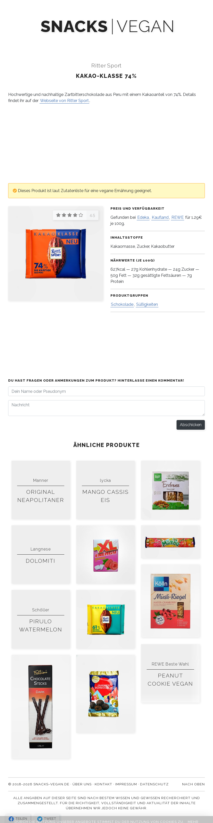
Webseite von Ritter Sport (64, 100)
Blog (128, 41)
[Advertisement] (106, 143)
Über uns (155, 41)
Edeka (143, 217)
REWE (177, 217)
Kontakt (186, 41)
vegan (146, 26)
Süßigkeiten (147, 304)
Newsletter (97, 41)
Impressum (126, 784)
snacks (74, 26)
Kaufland (160, 217)
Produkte (29, 41)
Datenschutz (154, 784)
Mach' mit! (62, 41)
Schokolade (122, 304)
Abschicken (191, 424)
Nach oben (193, 784)
